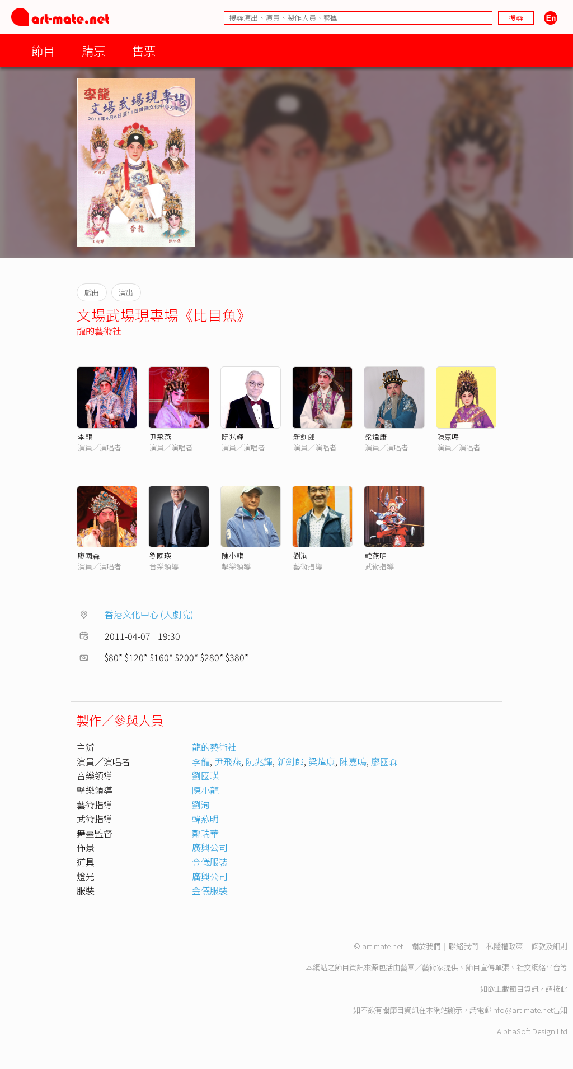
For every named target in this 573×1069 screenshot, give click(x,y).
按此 (560, 988)
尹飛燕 (160, 436)
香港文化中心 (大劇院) (149, 614)
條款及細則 (549, 946)
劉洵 (300, 555)
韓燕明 (376, 555)
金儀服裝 (210, 861)
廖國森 (89, 555)
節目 (43, 50)
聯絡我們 (463, 946)
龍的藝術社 (99, 330)
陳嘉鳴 (448, 436)
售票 (144, 50)
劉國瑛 (160, 555)
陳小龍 (232, 555)
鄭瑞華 (205, 833)
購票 (93, 50)
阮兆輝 (232, 436)
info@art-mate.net (522, 1010)
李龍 (85, 436)
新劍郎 (304, 436)
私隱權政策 (504, 946)
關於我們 (425, 946)
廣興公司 (210, 847)
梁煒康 (376, 436)
